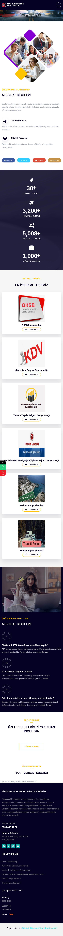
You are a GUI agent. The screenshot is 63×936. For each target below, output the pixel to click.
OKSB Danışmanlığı (31, 432)
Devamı (45, 709)
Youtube (39, 160)
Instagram (54, 160)
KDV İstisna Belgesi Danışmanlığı (31, 477)
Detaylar (31, 436)
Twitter (24, 160)
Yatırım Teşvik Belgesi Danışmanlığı (31, 522)
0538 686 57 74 (9, 878)
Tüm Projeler (31, 746)
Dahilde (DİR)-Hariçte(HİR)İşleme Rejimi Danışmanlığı (31, 567)
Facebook (8, 160)
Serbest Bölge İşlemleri (32, 612)
